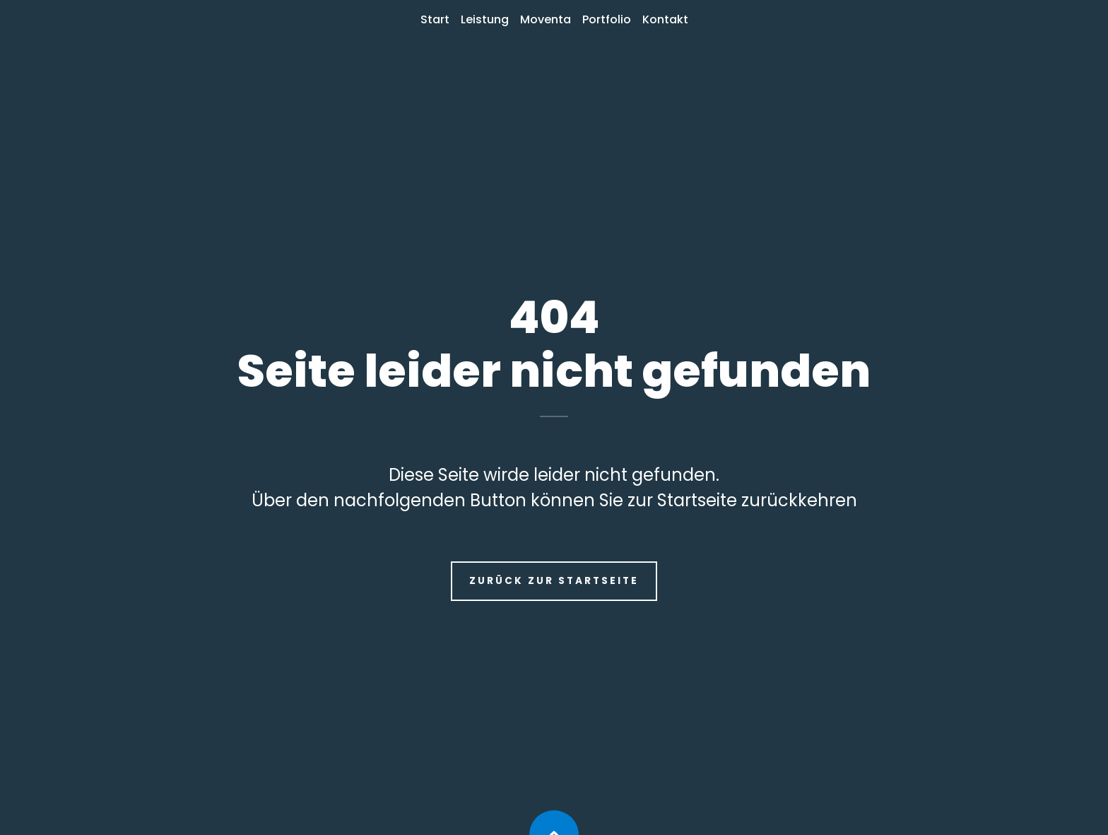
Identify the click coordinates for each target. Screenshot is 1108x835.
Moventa (545, 19)
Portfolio (606, 19)
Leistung (485, 19)
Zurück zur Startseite (554, 581)
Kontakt (665, 19)
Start (434, 19)
